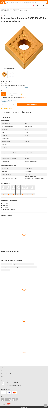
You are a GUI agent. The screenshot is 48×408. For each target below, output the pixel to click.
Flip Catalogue (27, 112)
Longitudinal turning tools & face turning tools (10, 9)
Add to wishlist (6, 112)
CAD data (4, 207)
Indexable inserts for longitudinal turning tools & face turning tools (14, 10)
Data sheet (4, 203)
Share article (16, 112)
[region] (24, 74)
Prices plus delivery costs (19, 85)
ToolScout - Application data (9, 209)
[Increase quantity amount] (13, 104)
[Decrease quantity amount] (3, 104)
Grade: (2, 90)
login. (26, 87)
